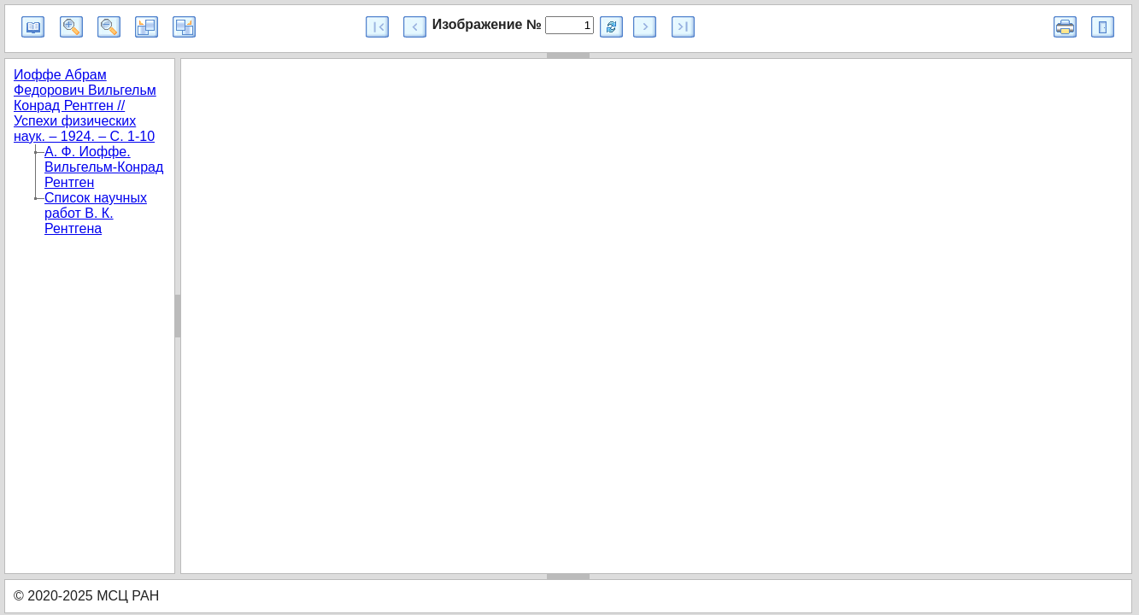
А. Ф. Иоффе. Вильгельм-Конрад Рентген (103, 167)
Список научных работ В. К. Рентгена (95, 213)
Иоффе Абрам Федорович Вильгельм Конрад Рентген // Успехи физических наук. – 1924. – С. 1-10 (85, 105)
